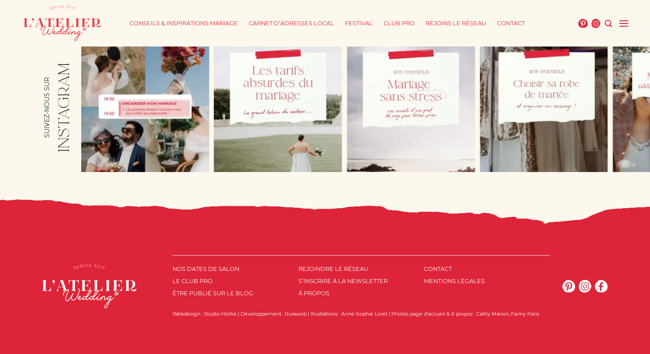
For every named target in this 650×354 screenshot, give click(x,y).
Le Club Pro (192, 281)
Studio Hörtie (220, 314)
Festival (359, 23)
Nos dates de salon (205, 269)
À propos (314, 293)
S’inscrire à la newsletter (343, 281)
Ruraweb (295, 314)
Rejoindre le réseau (333, 269)
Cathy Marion (492, 314)
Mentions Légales (454, 281)
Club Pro (399, 23)
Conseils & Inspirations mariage (184, 23)
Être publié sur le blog (212, 293)
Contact (511, 23)
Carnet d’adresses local (291, 23)
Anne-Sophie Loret (364, 314)
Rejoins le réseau (456, 23)
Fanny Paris (525, 314)
